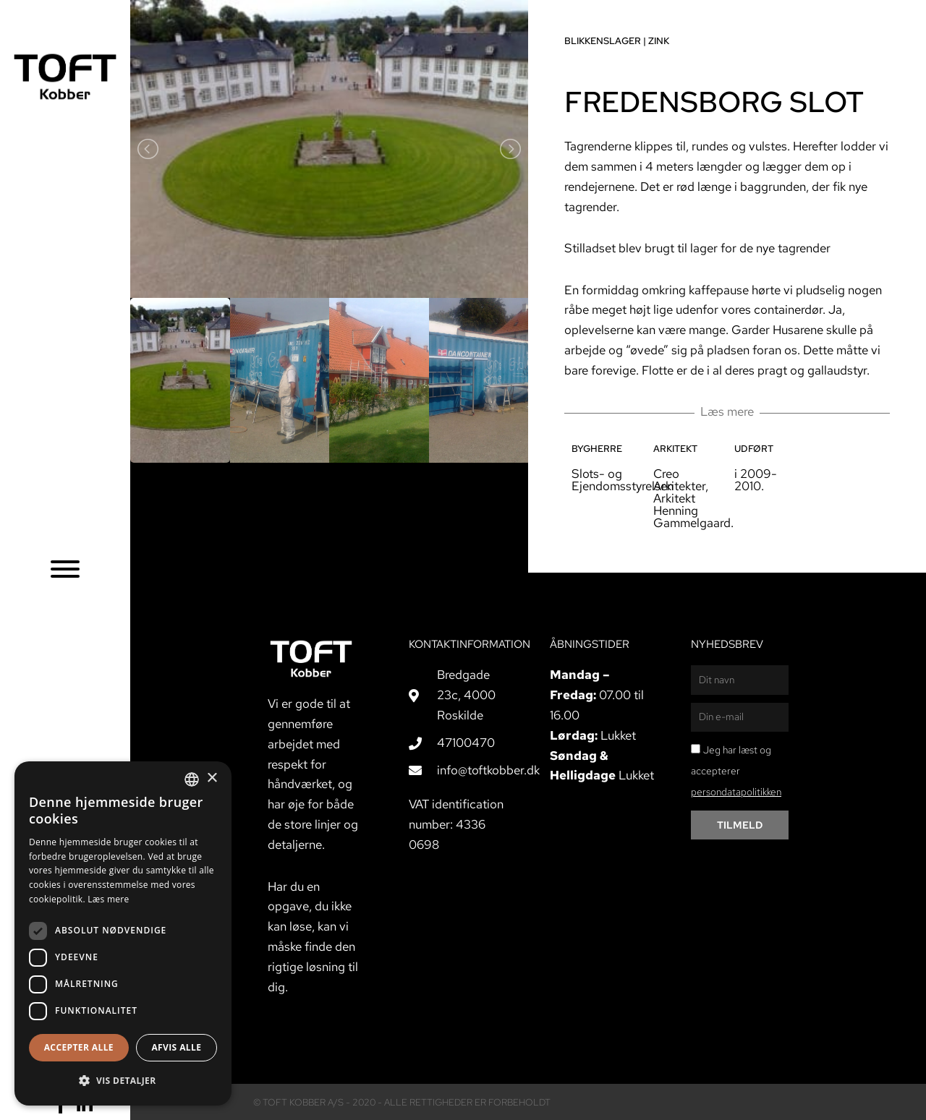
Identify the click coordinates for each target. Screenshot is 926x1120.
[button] (123, 1081)
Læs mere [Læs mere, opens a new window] (108, 899)
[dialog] (123, 933)
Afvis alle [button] (176, 1047)
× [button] (211, 778)
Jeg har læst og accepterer (736, 770)
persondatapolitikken (736, 791)
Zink (658, 41)
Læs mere (727, 411)
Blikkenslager (602, 41)
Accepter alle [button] (79, 1047)
